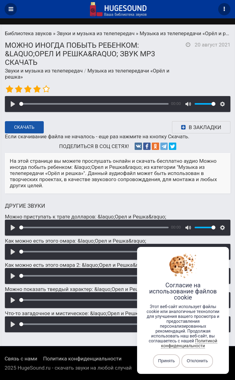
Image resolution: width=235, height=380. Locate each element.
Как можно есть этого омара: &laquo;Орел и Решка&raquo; (75, 241)
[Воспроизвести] (13, 104)
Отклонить (197, 361)
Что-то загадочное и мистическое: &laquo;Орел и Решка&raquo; (82, 313)
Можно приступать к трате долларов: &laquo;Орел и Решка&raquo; (85, 217)
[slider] (94, 104)
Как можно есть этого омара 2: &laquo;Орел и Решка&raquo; (77, 265)
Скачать (24, 127)
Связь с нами (21, 359)
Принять (166, 361)
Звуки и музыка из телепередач (44, 71)
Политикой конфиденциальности (189, 343)
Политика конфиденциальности (82, 359)
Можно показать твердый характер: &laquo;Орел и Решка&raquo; (84, 289)
